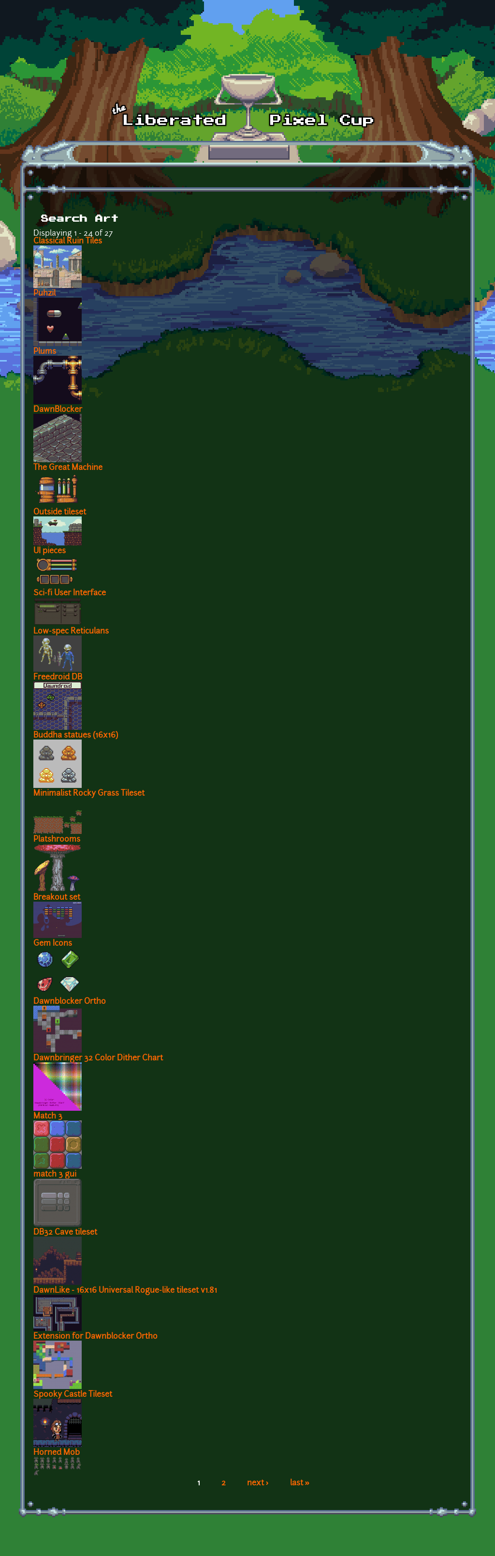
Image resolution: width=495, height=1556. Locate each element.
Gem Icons (52, 944)
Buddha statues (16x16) (75, 736)
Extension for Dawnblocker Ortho (95, 1337)
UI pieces (49, 551)
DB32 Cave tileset (65, 1233)
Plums (44, 352)
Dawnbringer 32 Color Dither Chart (98, 1058)
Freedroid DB (57, 677)
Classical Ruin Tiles (67, 241)
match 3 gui (54, 1174)
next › (258, 1483)
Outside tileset (59, 512)
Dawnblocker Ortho (69, 1002)
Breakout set (56, 898)
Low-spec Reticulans (71, 631)
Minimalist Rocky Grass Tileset (89, 794)
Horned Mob (56, 1453)
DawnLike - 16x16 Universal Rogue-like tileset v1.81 (125, 1291)
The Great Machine (67, 468)
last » (300, 1483)
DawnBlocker (57, 410)
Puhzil (44, 294)
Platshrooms (56, 840)
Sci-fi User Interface (69, 593)
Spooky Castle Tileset (72, 1395)
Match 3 (47, 1116)
